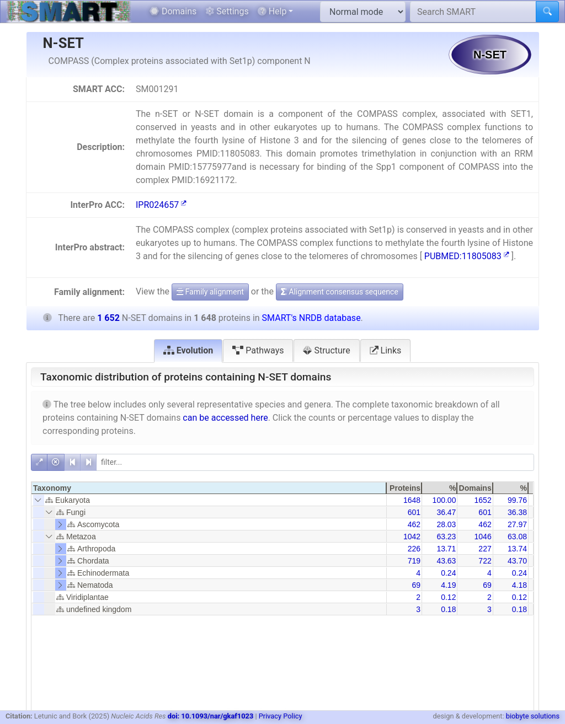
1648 (411, 500)
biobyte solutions (532, 716)
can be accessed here (225, 417)
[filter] (315, 462)
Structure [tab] (326, 350)
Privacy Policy (280, 716)
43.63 (446, 560)
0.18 (448, 609)
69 (416, 585)
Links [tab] (386, 350)
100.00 (444, 500)
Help (272, 11)
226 (414, 548)
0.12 (448, 597)
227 (484, 548)
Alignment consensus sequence (339, 291)
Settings (226, 11)
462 (414, 524)
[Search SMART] (473, 11)
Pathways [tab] (258, 350)
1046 (483, 536)
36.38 (517, 512)
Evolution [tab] (188, 350)
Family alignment (210, 291)
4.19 (448, 585)
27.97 (517, 524)
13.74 (517, 548)
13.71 (446, 548)
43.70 (517, 560)
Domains (173, 11)
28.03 (446, 524)
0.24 (448, 573)
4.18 (519, 585)
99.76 (517, 500)
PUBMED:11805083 (466, 256)
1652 (483, 500)
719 (414, 560)
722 (484, 560)
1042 (411, 536)
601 (414, 512)
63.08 (517, 536)
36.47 (446, 512)
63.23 (446, 536)
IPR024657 (161, 205)
